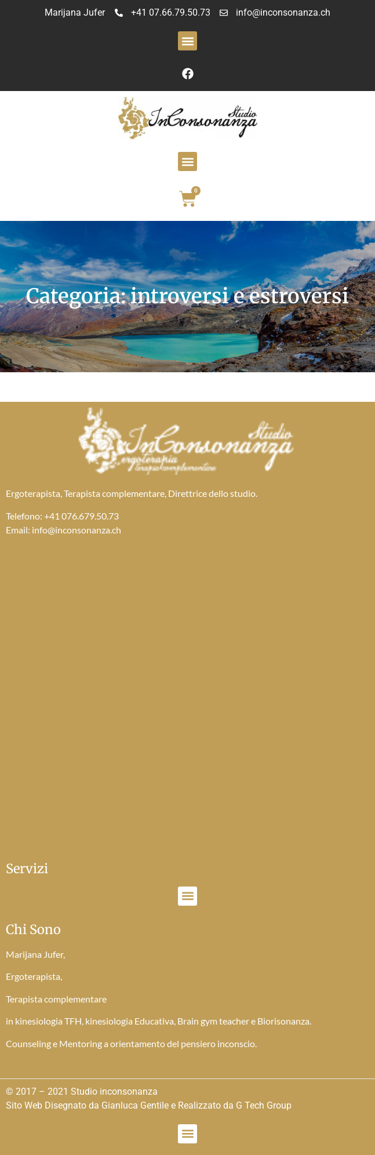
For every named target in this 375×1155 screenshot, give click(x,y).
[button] (187, 40)
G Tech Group (264, 1105)
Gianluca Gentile (135, 1105)
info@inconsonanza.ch (76, 529)
